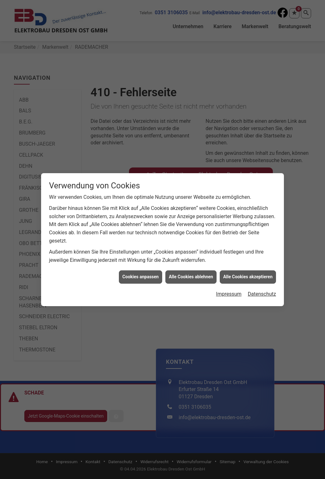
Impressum (229, 287)
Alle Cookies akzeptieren (248, 270)
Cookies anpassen (140, 270)
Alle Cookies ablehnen (191, 270)
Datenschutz (262, 287)
